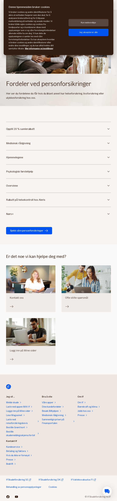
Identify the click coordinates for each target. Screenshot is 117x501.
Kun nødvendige (88, 22)
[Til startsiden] (8, 386)
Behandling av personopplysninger (23, 486)
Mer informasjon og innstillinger (39, 48)
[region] (58, 27)
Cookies (53, 486)
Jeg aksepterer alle (88, 32)
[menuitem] (107, 491)
